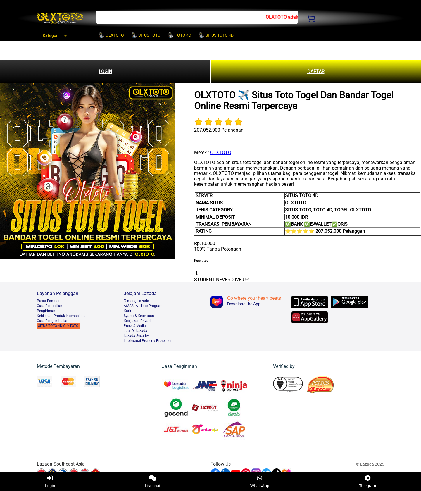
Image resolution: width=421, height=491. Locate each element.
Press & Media (135, 326)
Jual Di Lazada (135, 331)
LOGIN (105, 71)
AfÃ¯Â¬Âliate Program (143, 306)
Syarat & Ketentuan (139, 316)
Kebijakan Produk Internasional (62, 316)
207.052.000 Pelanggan (219, 130)
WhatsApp (259, 481)
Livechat (152, 481)
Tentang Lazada (136, 301)
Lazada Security (136, 336)
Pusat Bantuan (49, 301)
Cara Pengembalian (52, 321)
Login (50, 481)
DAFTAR (316, 71)
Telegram (367, 481)
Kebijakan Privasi (137, 321)
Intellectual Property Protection (148, 341)
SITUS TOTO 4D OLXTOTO (58, 326)
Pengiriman (46, 311)
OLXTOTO (220, 152)
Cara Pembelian (49, 306)
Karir (127, 311)
